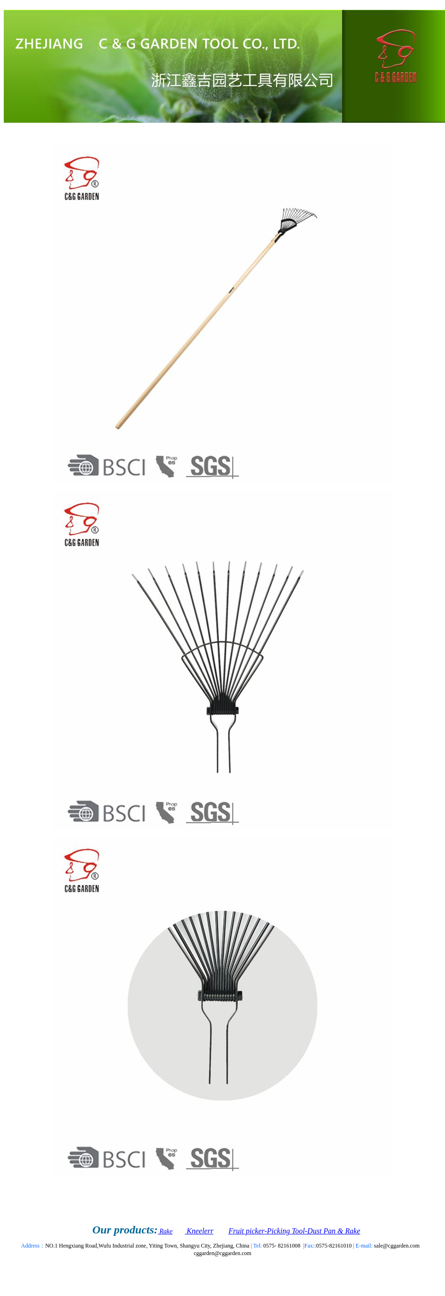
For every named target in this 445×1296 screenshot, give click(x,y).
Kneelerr (199, 1231)
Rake (165, 1231)
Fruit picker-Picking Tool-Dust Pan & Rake (294, 1231)
